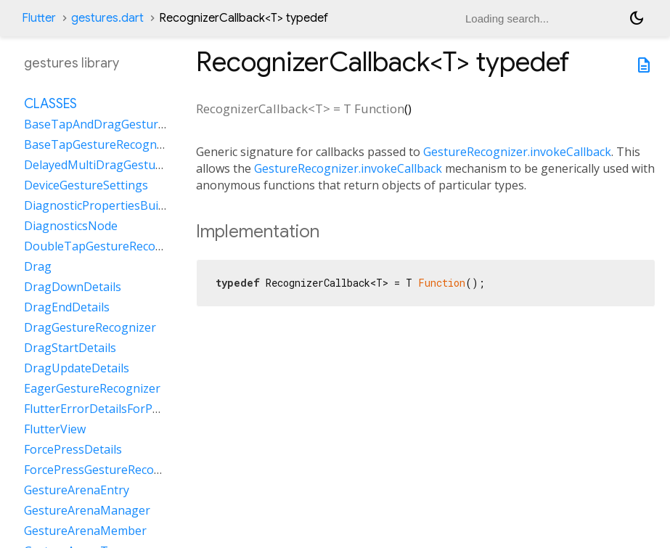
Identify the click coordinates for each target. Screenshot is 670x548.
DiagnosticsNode (71, 226)
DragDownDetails (72, 287)
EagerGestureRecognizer (92, 388)
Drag (38, 266)
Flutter (39, 18)
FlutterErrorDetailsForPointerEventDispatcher (150, 409)
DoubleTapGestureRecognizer (107, 246)
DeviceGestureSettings (86, 185)
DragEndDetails (67, 307)
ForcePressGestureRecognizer (106, 470)
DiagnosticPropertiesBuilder (101, 205)
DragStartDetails (70, 348)
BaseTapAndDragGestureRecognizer (125, 124)
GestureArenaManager (87, 510)
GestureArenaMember (85, 531)
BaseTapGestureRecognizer (100, 144)
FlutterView (55, 429)
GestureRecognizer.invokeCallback (517, 152)
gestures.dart (107, 18)
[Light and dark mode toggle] (636, 18)
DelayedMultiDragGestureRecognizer (126, 165)
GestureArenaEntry (76, 490)
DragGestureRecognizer (90, 327)
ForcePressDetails (73, 449)
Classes (50, 104)
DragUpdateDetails (76, 368)
